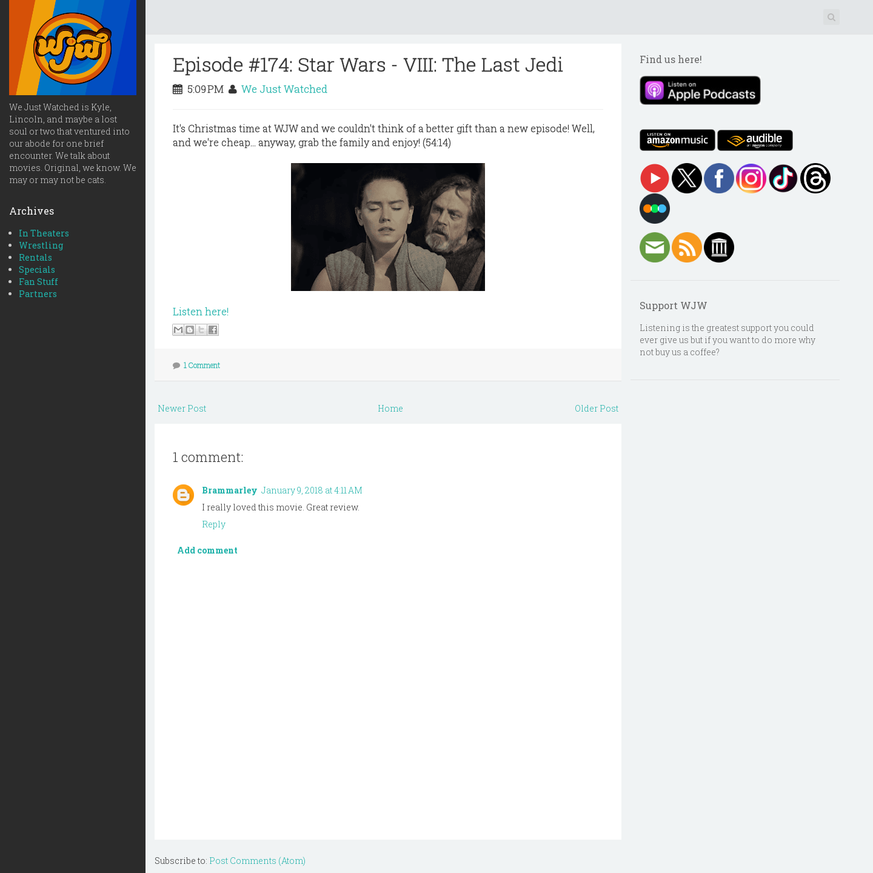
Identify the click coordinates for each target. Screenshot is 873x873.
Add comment (207, 550)
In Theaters (44, 233)
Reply (214, 524)
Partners (38, 293)
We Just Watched (284, 89)
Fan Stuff (38, 281)
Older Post (596, 408)
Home (390, 408)
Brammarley (230, 490)
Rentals (35, 257)
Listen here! (201, 311)
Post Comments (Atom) (257, 860)
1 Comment (202, 365)
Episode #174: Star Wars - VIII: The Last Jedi (368, 64)
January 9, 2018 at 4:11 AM (312, 490)
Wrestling (41, 245)
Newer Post (182, 408)
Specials (37, 269)
